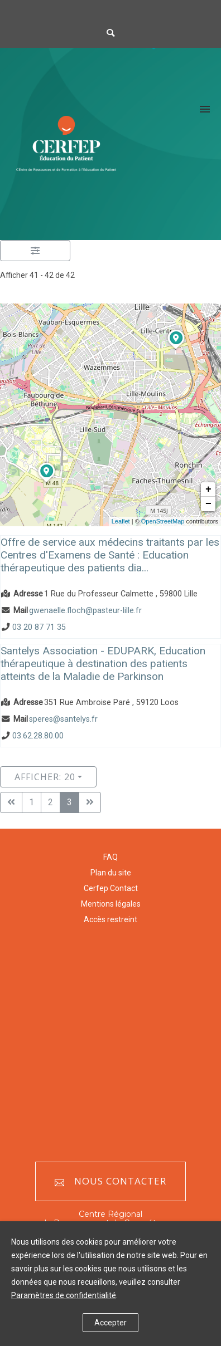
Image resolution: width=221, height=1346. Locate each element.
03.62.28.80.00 (38, 736)
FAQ (110, 857)
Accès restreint (110, 919)
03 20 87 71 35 (39, 627)
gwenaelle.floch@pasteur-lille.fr (85, 610)
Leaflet (121, 521)
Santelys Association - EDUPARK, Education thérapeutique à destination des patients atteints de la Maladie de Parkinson (103, 663)
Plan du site (110, 872)
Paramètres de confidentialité (63, 1295)
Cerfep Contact (111, 888)
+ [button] (208, 489)
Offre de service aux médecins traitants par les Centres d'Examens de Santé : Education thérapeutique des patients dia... (110, 555)
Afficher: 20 (45, 777)
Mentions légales (111, 903)
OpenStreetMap (163, 521)
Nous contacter (110, 1181)
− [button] (208, 504)
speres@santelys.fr (63, 719)
